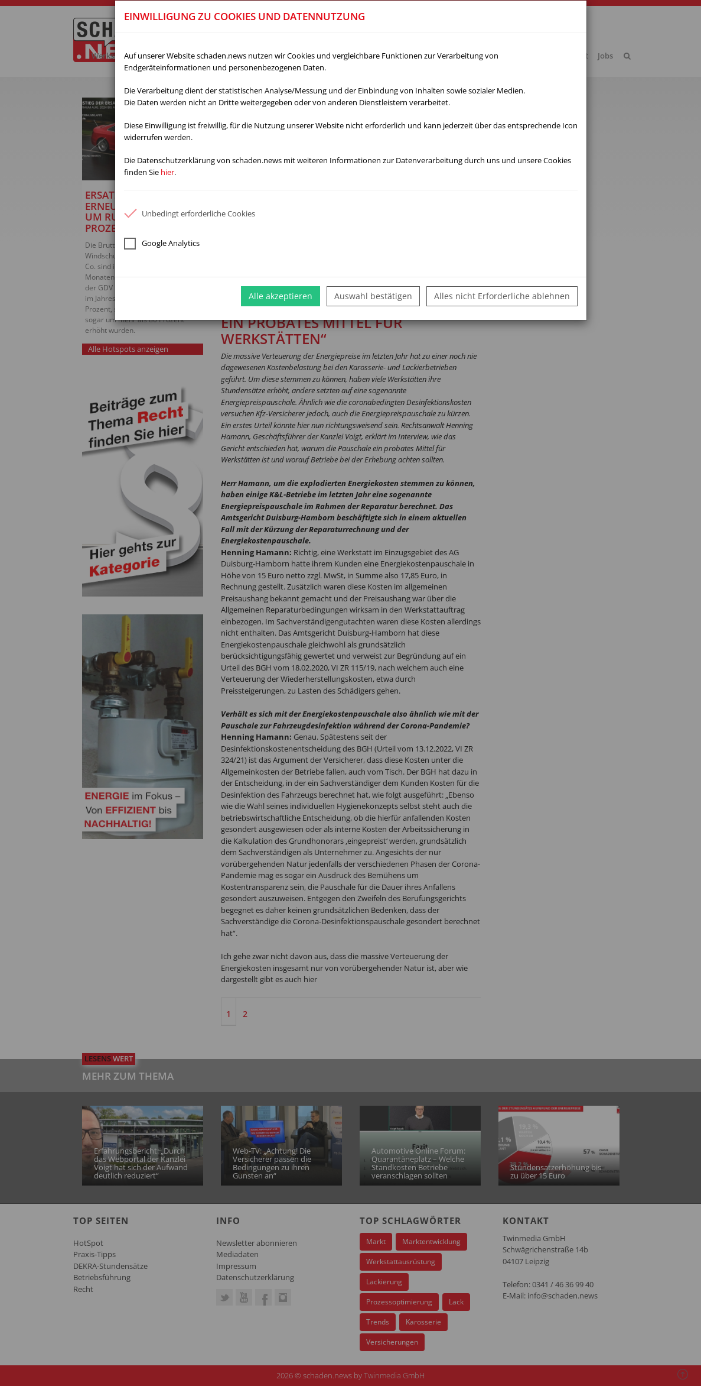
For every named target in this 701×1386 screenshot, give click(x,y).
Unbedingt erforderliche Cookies (189, 213)
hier (167, 172)
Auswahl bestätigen (373, 296)
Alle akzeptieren (280, 296)
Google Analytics (162, 244)
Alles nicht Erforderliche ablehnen (502, 296)
